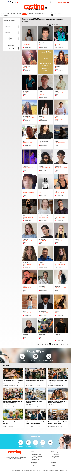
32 (54, 24)
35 (61, 24)
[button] (68, 2)
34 (59, 24)
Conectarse (53, 2)
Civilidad (6, 30)
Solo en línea (8, 41)
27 (42, 24)
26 (40, 24)
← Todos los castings (36, 431)
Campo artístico (8, 24)
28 (45, 24)
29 (47, 24)
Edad (5, 36)
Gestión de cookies (54, 470)
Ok (52, 15)
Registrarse (62, 2)
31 (52, 24)
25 (38, 24)
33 (57, 24)
